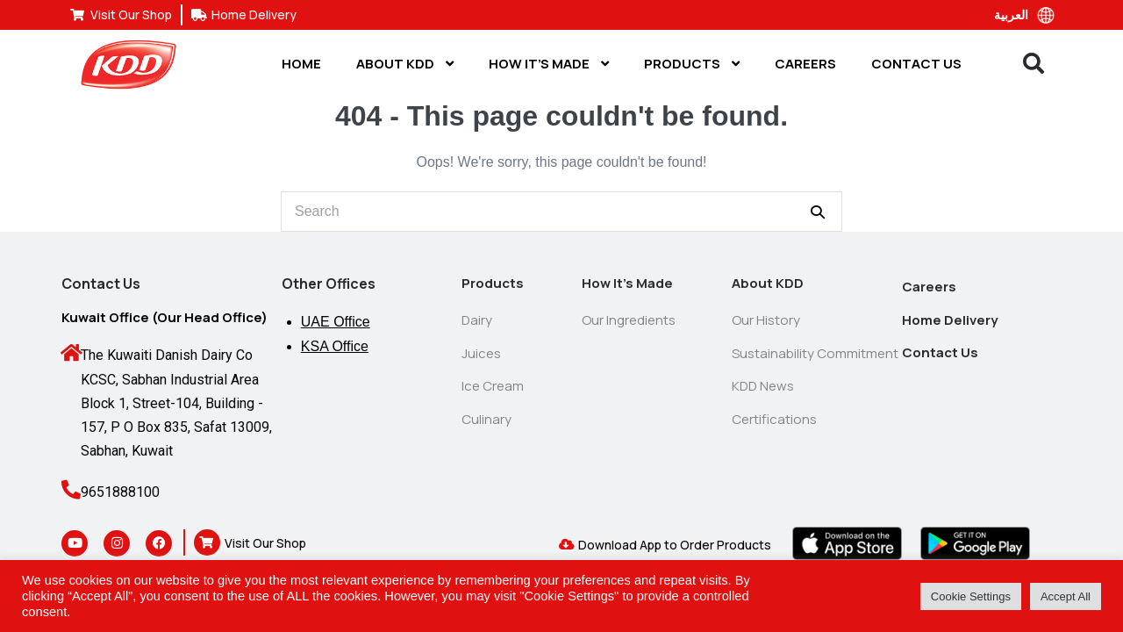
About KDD (405, 63)
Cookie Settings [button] (971, 596)
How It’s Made (549, 63)
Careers (805, 63)
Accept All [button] (1066, 596)
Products (692, 63)
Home (301, 63)
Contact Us (916, 63)
